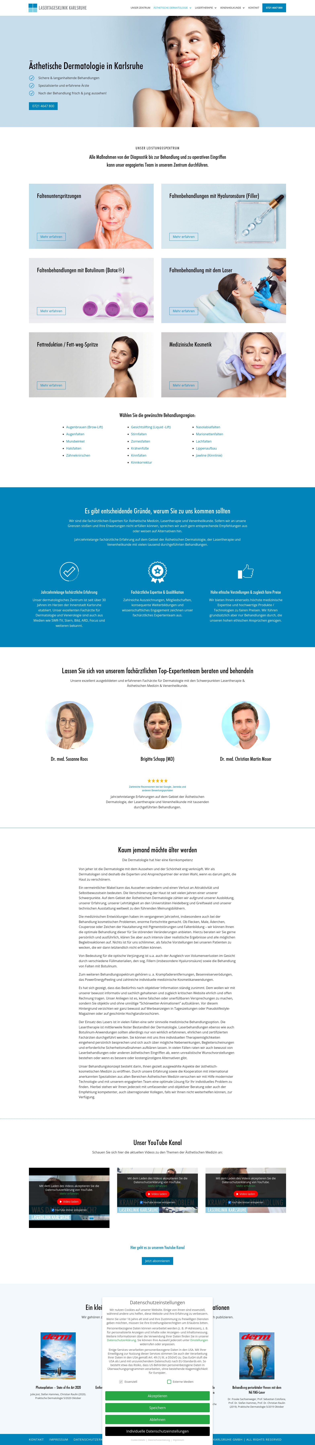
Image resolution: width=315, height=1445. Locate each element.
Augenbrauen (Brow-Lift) (84, 427)
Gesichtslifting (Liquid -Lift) (151, 427)
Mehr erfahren (51, 237)
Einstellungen (199, 1340)
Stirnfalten (139, 434)
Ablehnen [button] (157, 1419)
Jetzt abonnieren (157, 1261)
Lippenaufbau (206, 448)
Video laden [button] (71, 1201)
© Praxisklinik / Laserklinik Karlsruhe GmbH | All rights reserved (223, 1439)
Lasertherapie (204, 7)
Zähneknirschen (78, 455)
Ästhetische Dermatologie (170, 7)
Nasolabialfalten (208, 427)
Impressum (58, 1439)
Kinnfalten (138, 455)
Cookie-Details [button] (138, 1440)
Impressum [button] (178, 1440)
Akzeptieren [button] (157, 1395)
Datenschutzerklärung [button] (159, 1440)
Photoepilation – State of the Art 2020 (58, 1388)
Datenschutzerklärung (95, 1439)
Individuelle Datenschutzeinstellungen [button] (157, 1431)
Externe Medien (180, 1382)
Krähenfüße (140, 448)
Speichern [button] (157, 1407)
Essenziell (128, 1382)
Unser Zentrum (140, 7)
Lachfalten (204, 441)
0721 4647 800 (274, 7)
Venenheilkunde (230, 7)
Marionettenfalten (209, 434)
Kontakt (253, 7)
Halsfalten (73, 448)
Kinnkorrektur (141, 462)
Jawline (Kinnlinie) (209, 455)
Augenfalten (75, 434)
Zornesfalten (140, 441)
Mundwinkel (75, 441)
